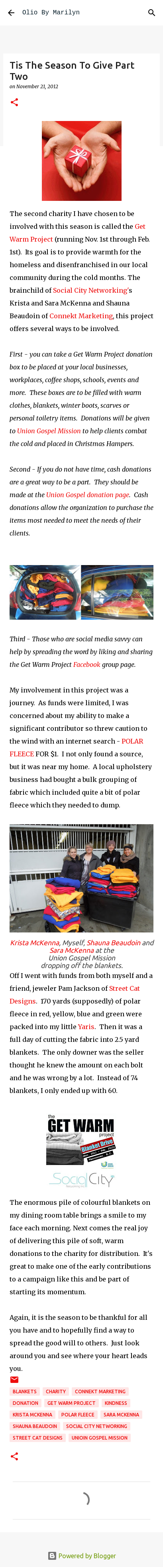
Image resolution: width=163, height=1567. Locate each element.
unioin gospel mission (100, 1437)
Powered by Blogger (81, 1555)
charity (56, 1391)
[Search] (152, 12)
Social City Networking (96, 1426)
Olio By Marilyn (51, 12)
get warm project (71, 1403)
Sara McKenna (71, 950)
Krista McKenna (34, 942)
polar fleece (77, 1414)
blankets (25, 1391)
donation (25, 1403)
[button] (14, 102)
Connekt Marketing (81, 316)
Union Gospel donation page (87, 495)
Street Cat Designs (38, 1437)
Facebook (87, 664)
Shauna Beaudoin (114, 942)
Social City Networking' (91, 290)
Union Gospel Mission (49, 431)
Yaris (86, 1027)
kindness (116, 1403)
